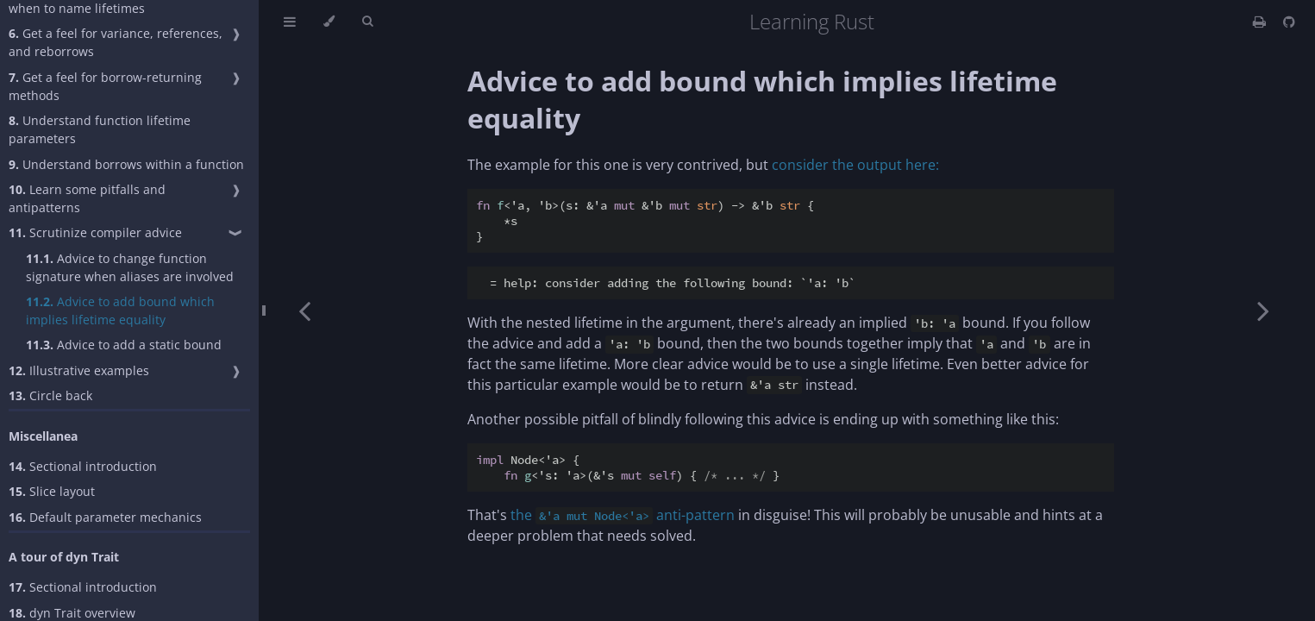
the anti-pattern (622, 514)
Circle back (50, 395)
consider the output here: (855, 164)
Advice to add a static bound (124, 344)
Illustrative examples (79, 370)
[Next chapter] (1263, 310)
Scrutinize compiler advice (95, 232)
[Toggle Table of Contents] (290, 21)
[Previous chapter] (304, 310)
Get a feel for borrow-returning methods (105, 86)
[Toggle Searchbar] (367, 21)
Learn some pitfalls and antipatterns (87, 198)
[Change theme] (329, 21)
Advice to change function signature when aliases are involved (130, 267)
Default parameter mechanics (105, 517)
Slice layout (52, 491)
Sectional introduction (83, 466)
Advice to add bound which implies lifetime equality (120, 310)
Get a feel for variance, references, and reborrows (115, 42)
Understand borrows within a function (126, 164)
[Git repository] (1289, 21)
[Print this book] (1261, 21)
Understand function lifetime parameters (100, 129)
